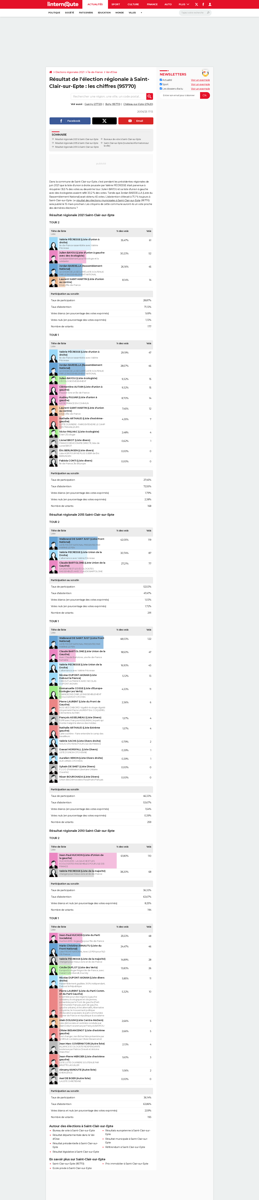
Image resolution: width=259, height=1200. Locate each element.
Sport (116, 4)
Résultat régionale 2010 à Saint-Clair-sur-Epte (77, 147)
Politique (54, 12)
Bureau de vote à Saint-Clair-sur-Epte (74, 1130)
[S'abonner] (185, 95)
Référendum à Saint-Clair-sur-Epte (125, 1147)
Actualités (95, 4)
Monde (120, 12)
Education (104, 12)
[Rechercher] (195, 12)
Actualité (166, 80)
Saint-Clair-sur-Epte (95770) (68, 1163)
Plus (184, 4)
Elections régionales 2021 (70, 72)
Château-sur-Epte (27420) (138, 104)
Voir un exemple (200, 80)
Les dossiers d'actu (171, 88)
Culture (133, 4)
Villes (132, 12)
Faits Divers (86, 12)
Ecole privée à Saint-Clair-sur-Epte (72, 1168)
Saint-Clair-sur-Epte (113, 143)
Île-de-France (95, 72)
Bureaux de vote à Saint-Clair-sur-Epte (122, 139)
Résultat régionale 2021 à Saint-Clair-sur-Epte (76, 139)
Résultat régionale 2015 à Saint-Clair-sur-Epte (76, 143)
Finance (152, 4)
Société (69, 12)
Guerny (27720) (93, 104)
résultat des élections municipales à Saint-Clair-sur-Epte (108, 200)
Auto (168, 4)
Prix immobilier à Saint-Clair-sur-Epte (126, 1163)
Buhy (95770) (112, 104)
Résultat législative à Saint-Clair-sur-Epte (76, 1151)
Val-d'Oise (111, 72)
